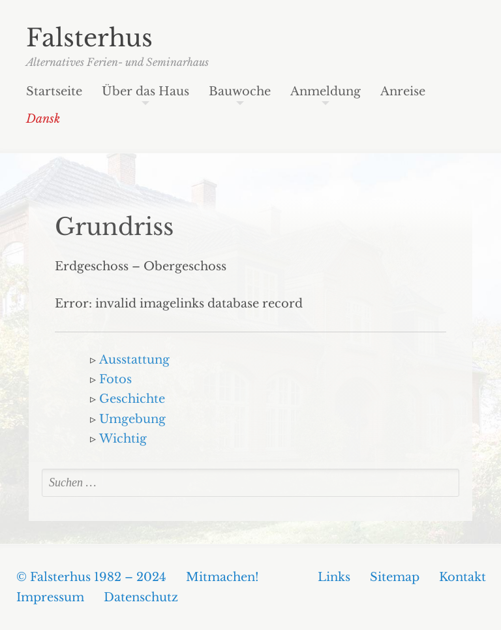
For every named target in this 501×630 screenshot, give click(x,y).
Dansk (43, 119)
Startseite (54, 92)
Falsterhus (89, 38)
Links (334, 577)
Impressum (50, 597)
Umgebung (132, 419)
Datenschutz (141, 597)
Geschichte (132, 399)
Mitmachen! (222, 577)
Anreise (402, 92)
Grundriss (114, 227)
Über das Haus (145, 92)
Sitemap (394, 577)
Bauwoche (240, 92)
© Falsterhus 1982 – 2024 (91, 577)
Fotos (115, 379)
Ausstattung (134, 360)
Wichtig (123, 439)
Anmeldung (325, 92)
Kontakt (462, 577)
